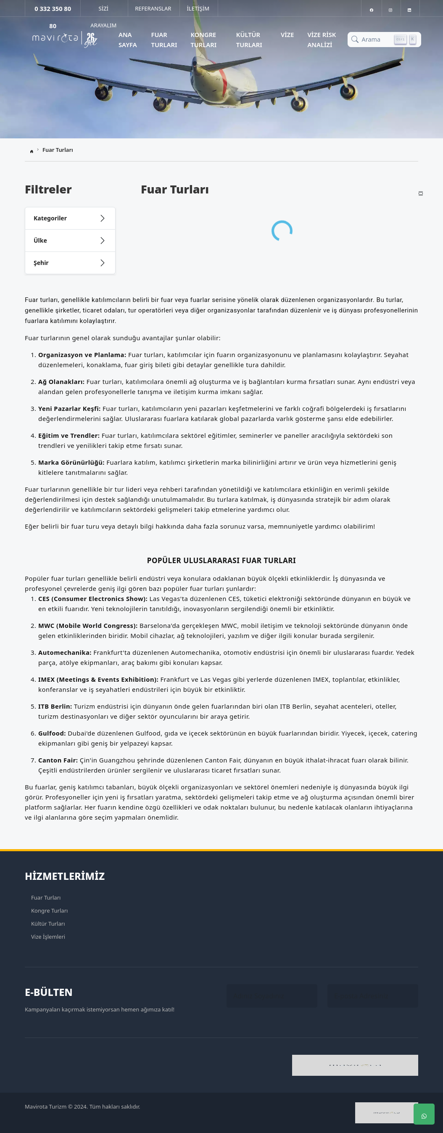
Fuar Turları (164, 39)
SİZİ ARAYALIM (103, 10)
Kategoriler (50, 218)
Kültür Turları (249, 39)
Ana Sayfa (128, 39)
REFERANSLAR (153, 8)
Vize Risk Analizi (321, 39)
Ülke (40, 240)
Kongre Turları (203, 39)
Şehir (41, 263)
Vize (287, 34)
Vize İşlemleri (48, 936)
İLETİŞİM (198, 8)
